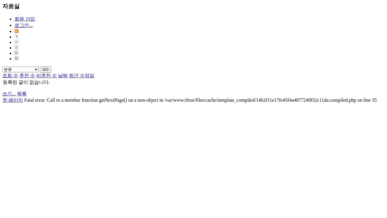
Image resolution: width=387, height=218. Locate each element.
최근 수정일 (81, 75)
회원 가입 (25, 18)
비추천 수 (46, 75)
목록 (22, 93)
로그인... (24, 25)
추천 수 (27, 75)
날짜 (63, 75)
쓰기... (9, 93)
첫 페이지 (12, 100)
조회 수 (10, 75)
